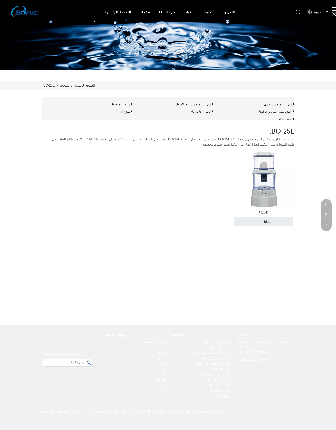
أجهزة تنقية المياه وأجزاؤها (275, 111)
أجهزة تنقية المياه (219, 385)
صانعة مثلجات (283, 119)
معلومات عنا (168, 12)
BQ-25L (264, 212)
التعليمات (207, 12)
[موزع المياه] (63, 362)
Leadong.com (70, 411)
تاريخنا (162, 352)
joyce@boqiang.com (250, 359)
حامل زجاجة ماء (201, 111)
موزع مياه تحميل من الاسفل (193, 104)
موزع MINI (123, 111)
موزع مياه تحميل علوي (278, 104)
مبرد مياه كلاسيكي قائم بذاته (212, 352)
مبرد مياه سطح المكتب (215, 347)
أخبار (189, 12)
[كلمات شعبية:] (89, 362)
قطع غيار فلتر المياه (218, 379)
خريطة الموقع (50, 411)
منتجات (144, 12)
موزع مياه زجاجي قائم (216, 358)
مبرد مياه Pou (121, 104)
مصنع (162, 358)
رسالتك (253, 221)
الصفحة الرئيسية (118, 12)
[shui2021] (168, 35)
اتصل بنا (228, 12)
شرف (162, 363)
